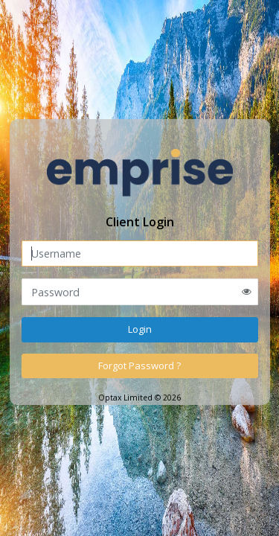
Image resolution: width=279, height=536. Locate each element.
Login (140, 329)
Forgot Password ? (139, 365)
